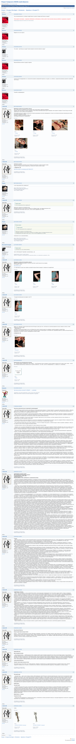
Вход (27, 7)
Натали (4, 15)
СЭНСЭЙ (5, 107)
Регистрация (22, 7)
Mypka (4, 184)
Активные (67, 8)
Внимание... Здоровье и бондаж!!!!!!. (29, 11)
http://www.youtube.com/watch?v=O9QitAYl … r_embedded (25, 391)
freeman (4, 47)
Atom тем (72, 740)
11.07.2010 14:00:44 (18, 245)
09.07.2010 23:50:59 (18, 201)
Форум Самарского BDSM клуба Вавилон (15, 2)
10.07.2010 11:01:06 (18, 222)
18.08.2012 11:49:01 (18, 707)
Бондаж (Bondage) (12, 11)
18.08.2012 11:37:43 (18, 473)
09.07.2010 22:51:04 (18, 184)
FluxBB (72, 742)
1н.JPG (53, 285)
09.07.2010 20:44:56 (18, 162)
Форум (3, 7)
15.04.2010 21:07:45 (18, 47)
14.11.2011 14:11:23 (18, 388)
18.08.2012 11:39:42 (18, 538)
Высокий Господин (7, 245)
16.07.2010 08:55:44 (18, 361)
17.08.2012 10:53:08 (18, 407)
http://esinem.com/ (17, 266)
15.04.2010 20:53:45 (18, 31)
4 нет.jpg (16, 152)
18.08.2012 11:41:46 (18, 591)
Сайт (4, 124)
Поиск (18, 7)
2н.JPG (35, 285)
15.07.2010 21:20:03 (18, 295)
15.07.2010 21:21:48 (18, 325)
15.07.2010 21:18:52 (18, 260)
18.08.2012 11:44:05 (18, 629)
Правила (13, 7)
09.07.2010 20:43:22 (18, 107)
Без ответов (72, 8)
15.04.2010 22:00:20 (18, 77)
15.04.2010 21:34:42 (18, 61)
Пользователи (8, 7)
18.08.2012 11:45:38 (18, 651)
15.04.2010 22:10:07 (18, 91)
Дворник (5, 388)
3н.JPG (16, 285)
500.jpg (16, 378)
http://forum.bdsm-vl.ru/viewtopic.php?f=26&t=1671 (23, 170)
